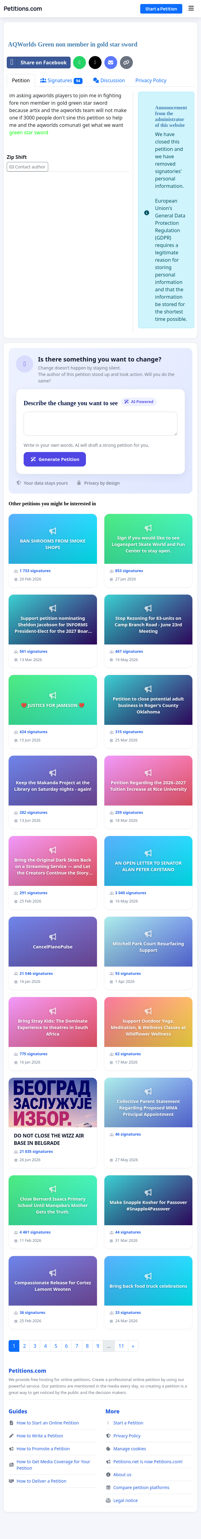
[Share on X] (95, 62)
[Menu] (191, 8)
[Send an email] (110, 62)
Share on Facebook (37, 62)
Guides (18, 1411)
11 (121, 1346)
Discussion (109, 80)
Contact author (27, 167)
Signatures (61, 80)
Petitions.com (23, 9)
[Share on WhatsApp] (79, 62)
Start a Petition (161, 9)
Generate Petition (54, 459)
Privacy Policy (150, 80)
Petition (21, 80)
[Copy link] (126, 62)
